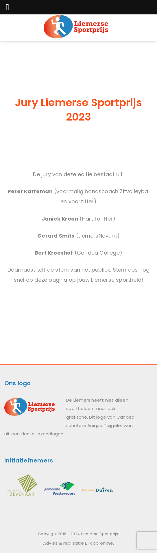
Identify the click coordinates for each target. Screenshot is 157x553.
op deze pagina (46, 279)
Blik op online (99, 543)
